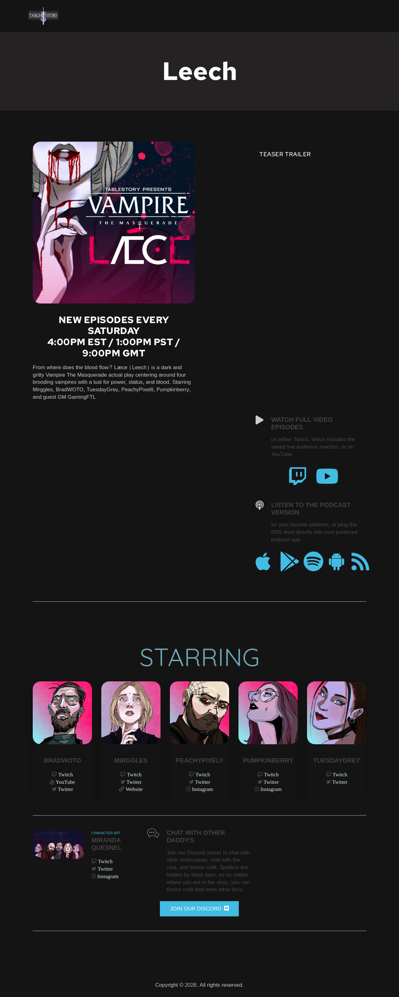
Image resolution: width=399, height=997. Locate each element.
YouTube (65, 781)
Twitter (65, 789)
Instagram (202, 789)
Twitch (65, 774)
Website (134, 789)
